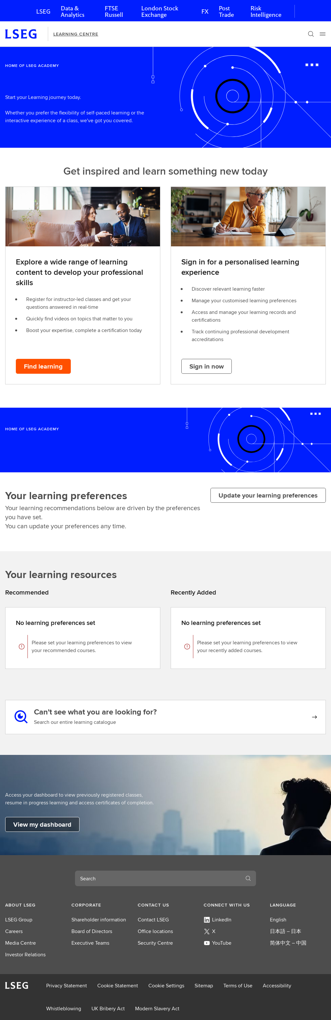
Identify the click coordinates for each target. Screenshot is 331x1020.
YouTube (217, 943)
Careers (14, 931)
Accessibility (277, 985)
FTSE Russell (114, 11)
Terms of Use (237, 985)
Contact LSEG (153, 919)
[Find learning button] (43, 366)
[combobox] (157, 878)
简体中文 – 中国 (288, 943)
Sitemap (204, 985)
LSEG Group (18, 919)
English (278, 919)
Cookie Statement (117, 985)
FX (204, 11)
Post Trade (226, 11)
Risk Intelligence (266, 11)
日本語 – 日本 (285, 931)
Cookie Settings (166, 985)
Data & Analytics (72, 11)
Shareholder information (98, 919)
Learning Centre (75, 34)
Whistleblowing (63, 1008)
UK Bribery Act (108, 1008)
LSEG (43, 11)
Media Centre (20, 943)
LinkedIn (217, 919)
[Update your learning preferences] (268, 495)
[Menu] (322, 34)
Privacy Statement (66, 985)
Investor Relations (25, 954)
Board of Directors (91, 931)
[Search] (311, 34)
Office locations (155, 931)
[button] (33, 905)
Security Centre (155, 943)
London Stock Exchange (159, 11)
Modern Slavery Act (157, 1008)
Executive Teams (90, 943)
